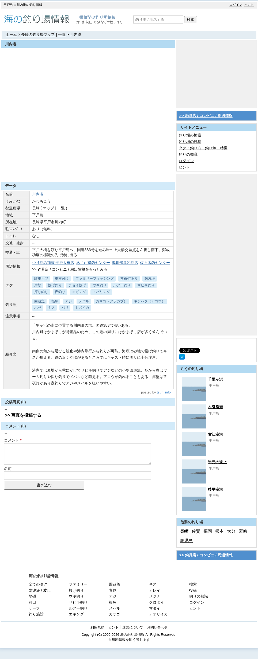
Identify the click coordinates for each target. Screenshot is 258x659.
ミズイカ (82, 308)
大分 (231, 531)
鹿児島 (186, 540)
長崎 (36, 208)
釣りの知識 (188, 154)
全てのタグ (38, 584)
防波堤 (150, 278)
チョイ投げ (77, 285)
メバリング (101, 292)
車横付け (62, 278)
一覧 (62, 34)
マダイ (154, 608)
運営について (132, 627)
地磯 (32, 596)
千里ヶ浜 (215, 379)
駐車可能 (41, 278)
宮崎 (243, 531)
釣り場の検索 (190, 135)
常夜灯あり (129, 278)
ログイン (235, 5)
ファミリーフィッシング (94, 278)
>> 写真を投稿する (23, 415)
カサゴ (114, 614)
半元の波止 (217, 462)
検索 (190, 19)
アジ (68, 301)
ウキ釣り (100, 285)
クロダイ (156, 602)
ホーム (11, 34)
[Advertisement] (88, 169)
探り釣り (41, 292)
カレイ (154, 590)
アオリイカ (158, 614)
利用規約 (97, 627)
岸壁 (37, 285)
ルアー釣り (122, 285)
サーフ (34, 608)
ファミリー (78, 584)
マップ (48, 208)
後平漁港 (215, 489)
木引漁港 (215, 407)
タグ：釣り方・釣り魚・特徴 (203, 148)
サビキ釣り (146, 285)
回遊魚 (39, 301)
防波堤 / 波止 (40, 590)
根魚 (54, 301)
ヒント (249, 5)
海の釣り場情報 (44, 576)
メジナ (154, 596)
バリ (65, 308)
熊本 (219, 531)
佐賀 (196, 531)
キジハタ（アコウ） (149, 301)
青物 (112, 590)
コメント (11, 440)
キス (51, 308)
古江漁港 (215, 434)
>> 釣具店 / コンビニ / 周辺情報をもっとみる (70, 269)
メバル (84, 301)
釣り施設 (36, 614)
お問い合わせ (157, 627)
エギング (79, 292)
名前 (8, 468)
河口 (32, 602)
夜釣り (60, 292)
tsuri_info (164, 392)
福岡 (207, 531)
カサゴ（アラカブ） (111, 301)
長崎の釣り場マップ (38, 34)
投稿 (193, 590)
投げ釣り (55, 285)
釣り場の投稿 (190, 141)
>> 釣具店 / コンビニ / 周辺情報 (206, 116)
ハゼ (37, 308)
